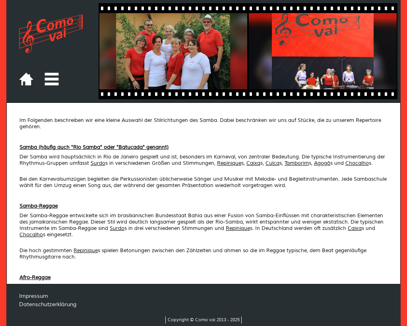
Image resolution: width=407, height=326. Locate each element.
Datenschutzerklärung (47, 304)
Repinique (229, 163)
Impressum (33, 296)
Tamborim (297, 163)
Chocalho (357, 163)
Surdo (98, 163)
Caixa (253, 163)
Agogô (322, 163)
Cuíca (272, 163)
